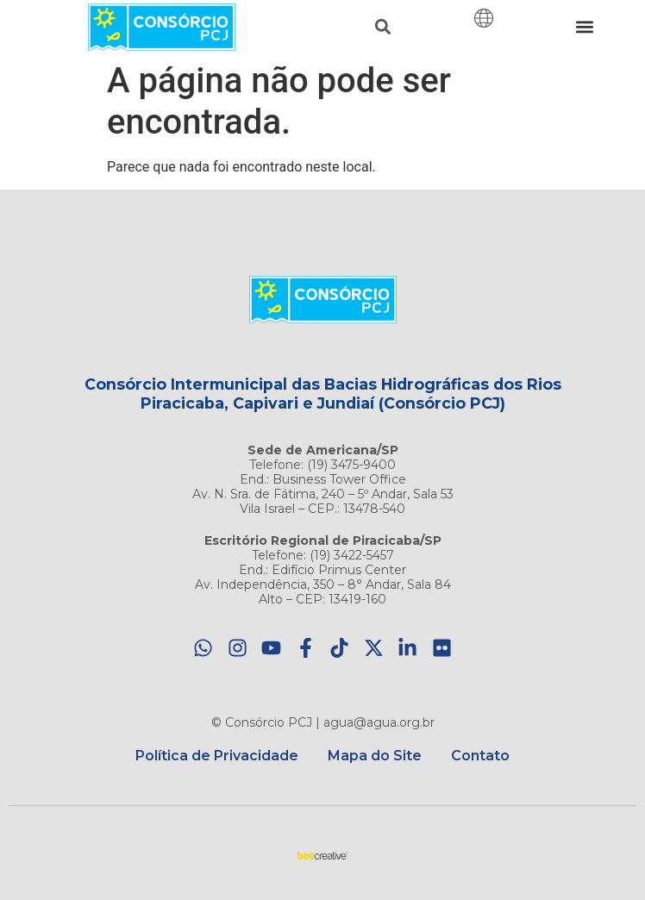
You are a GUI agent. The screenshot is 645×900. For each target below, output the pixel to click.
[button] (383, 27)
